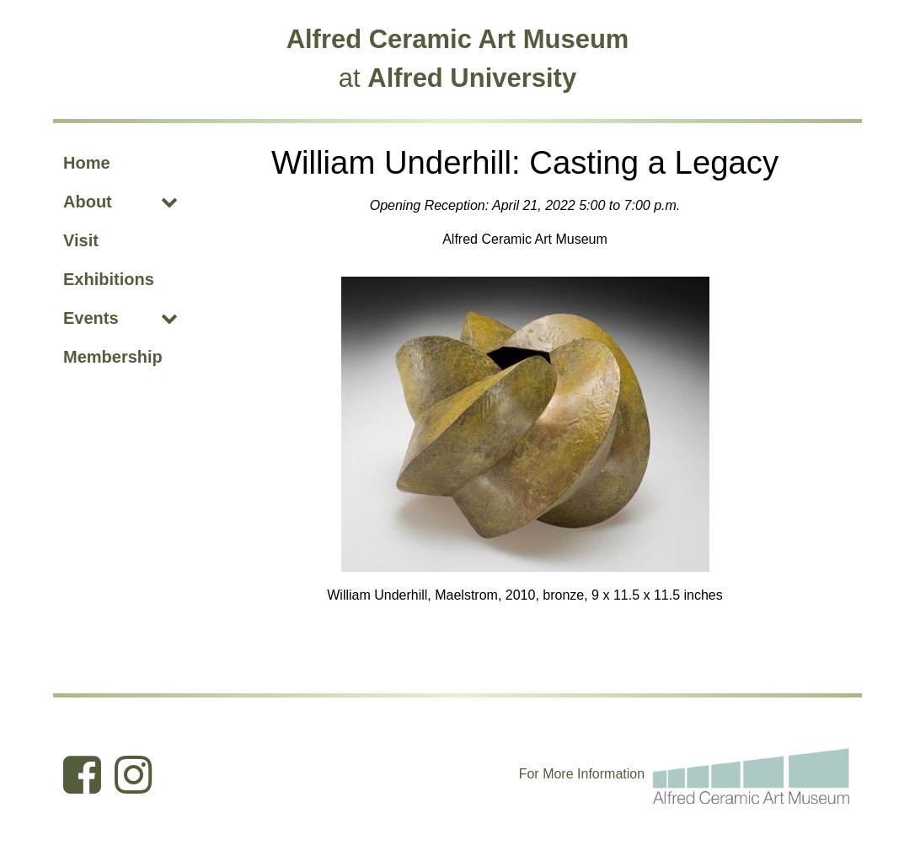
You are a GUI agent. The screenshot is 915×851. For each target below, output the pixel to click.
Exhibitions (108, 279)
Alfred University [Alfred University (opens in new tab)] (471, 78)
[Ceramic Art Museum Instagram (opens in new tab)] (133, 774)
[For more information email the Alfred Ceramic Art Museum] (751, 773)
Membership (113, 356)
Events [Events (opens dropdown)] (91, 318)
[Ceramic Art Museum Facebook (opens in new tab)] (82, 774)
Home (86, 163)
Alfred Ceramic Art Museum (457, 39)
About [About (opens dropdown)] (87, 201)
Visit (81, 240)
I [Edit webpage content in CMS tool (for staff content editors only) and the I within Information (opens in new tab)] (579, 774)
